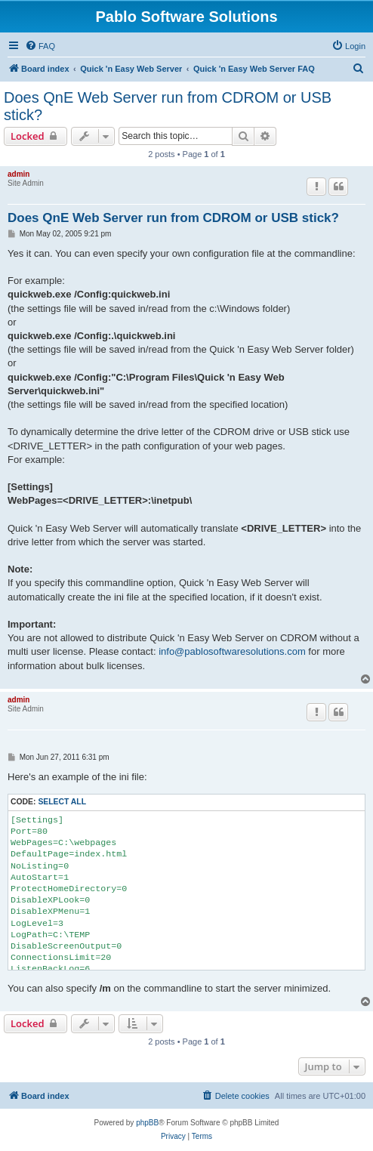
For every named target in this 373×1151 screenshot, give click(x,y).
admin (18, 174)
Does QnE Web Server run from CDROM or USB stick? (167, 106)
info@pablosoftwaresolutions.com (232, 651)
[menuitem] (40, 46)
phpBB (147, 1123)
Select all (62, 802)
